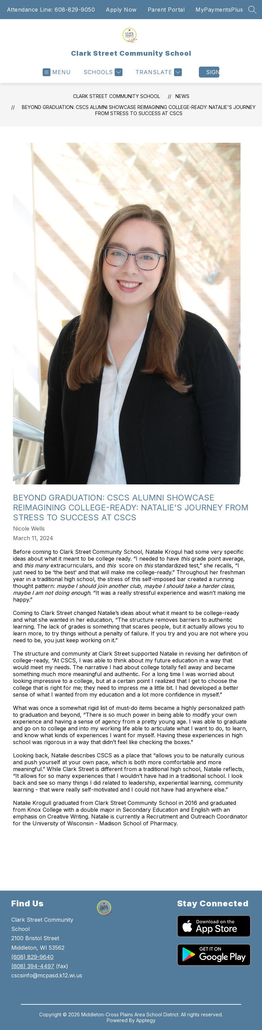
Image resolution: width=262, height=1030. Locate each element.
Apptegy (146, 1020)
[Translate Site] (158, 72)
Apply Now (121, 9)
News (182, 96)
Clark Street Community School (116, 96)
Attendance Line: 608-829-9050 (51, 9)
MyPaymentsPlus (219, 9)
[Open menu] (57, 72)
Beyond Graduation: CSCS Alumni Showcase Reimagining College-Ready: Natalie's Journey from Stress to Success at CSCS (139, 110)
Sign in (212, 72)
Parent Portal (166, 9)
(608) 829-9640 (32, 956)
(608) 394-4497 (32, 966)
